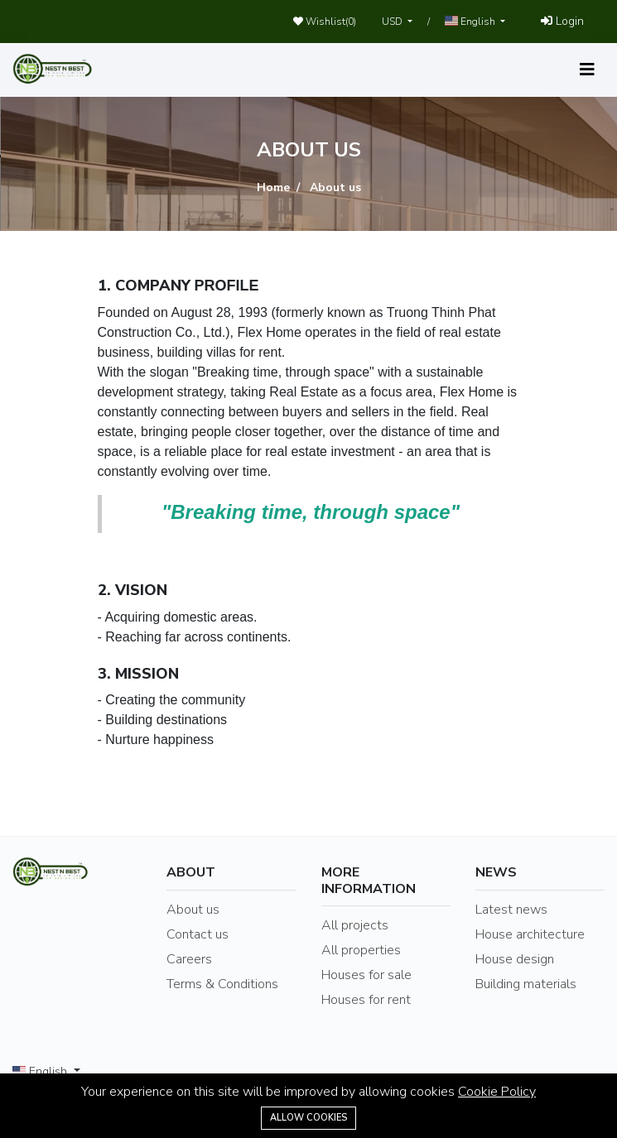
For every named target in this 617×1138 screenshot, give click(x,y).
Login (562, 21)
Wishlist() (324, 21)
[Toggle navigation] (587, 70)
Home (273, 187)
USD (393, 21)
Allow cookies (308, 1118)
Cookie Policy (497, 1092)
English (471, 21)
